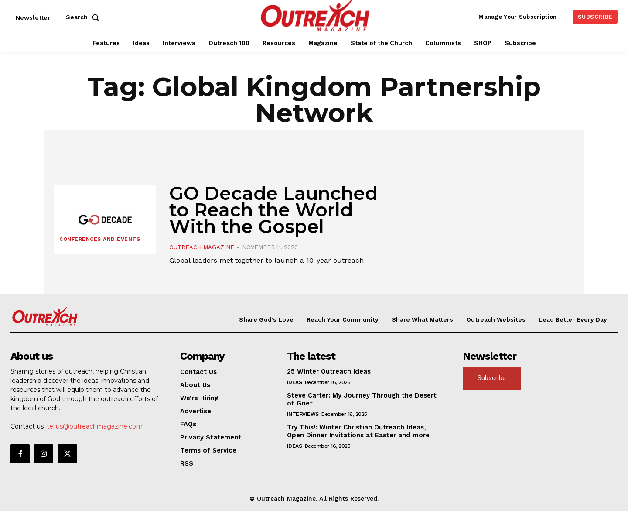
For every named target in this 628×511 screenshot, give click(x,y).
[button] (84, 17)
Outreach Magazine (201, 247)
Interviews (303, 414)
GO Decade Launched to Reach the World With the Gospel (273, 210)
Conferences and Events (99, 239)
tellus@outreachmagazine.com (95, 426)
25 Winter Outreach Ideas (329, 371)
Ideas (294, 382)
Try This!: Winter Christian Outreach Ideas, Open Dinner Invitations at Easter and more (358, 431)
